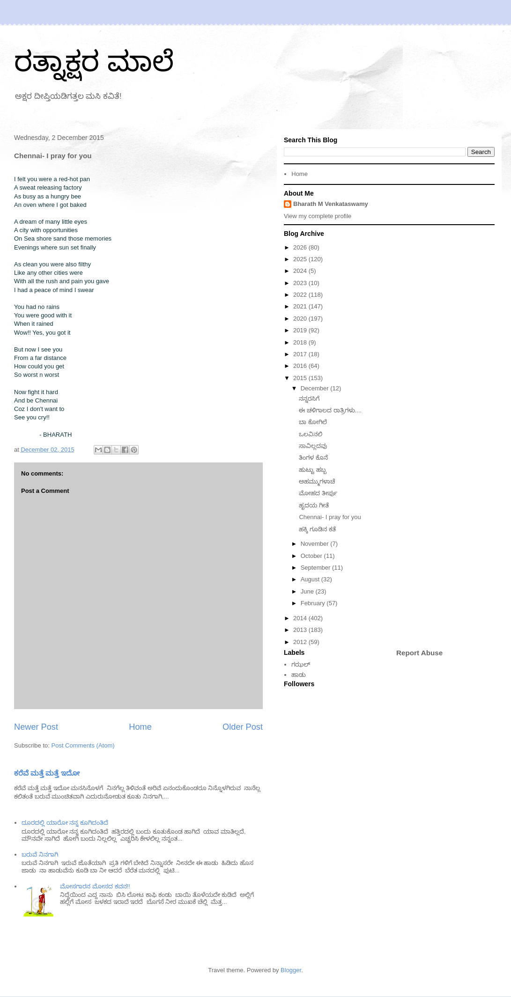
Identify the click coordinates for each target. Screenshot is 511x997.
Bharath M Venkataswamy (330, 203)
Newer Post (36, 727)
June (308, 591)
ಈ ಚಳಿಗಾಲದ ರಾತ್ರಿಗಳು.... (330, 410)
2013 (301, 629)
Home (140, 727)
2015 (301, 377)
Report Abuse (419, 653)
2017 (301, 354)
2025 (301, 259)
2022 (301, 294)
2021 (301, 306)
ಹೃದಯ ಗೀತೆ (314, 505)
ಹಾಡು (298, 674)
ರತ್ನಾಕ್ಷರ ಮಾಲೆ (94, 61)
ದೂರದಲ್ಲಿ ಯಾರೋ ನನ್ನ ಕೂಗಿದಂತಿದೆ (65, 822)
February (314, 603)
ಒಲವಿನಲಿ (310, 434)
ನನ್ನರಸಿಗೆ (309, 398)
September (316, 567)
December (316, 388)
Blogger (291, 970)
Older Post (242, 727)
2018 (301, 342)
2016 (301, 365)
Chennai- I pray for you (330, 516)
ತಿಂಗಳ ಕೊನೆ (313, 457)
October (312, 555)
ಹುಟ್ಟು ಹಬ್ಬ (312, 469)
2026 (301, 247)
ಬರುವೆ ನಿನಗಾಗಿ (40, 854)
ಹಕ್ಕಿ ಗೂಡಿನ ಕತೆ (317, 529)
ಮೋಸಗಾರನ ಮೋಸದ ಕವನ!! (95, 886)
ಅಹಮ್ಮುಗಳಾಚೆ (317, 481)
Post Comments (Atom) (83, 745)
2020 (301, 318)
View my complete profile (317, 216)
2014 (301, 618)
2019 (301, 330)
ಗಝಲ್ (300, 664)
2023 (301, 282)
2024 (301, 270)
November (316, 543)
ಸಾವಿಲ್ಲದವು (313, 445)
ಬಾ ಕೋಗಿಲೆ (313, 421)
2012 (301, 641)
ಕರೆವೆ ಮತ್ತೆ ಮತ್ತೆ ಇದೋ (47, 773)
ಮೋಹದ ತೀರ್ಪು (318, 493)
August (311, 579)
